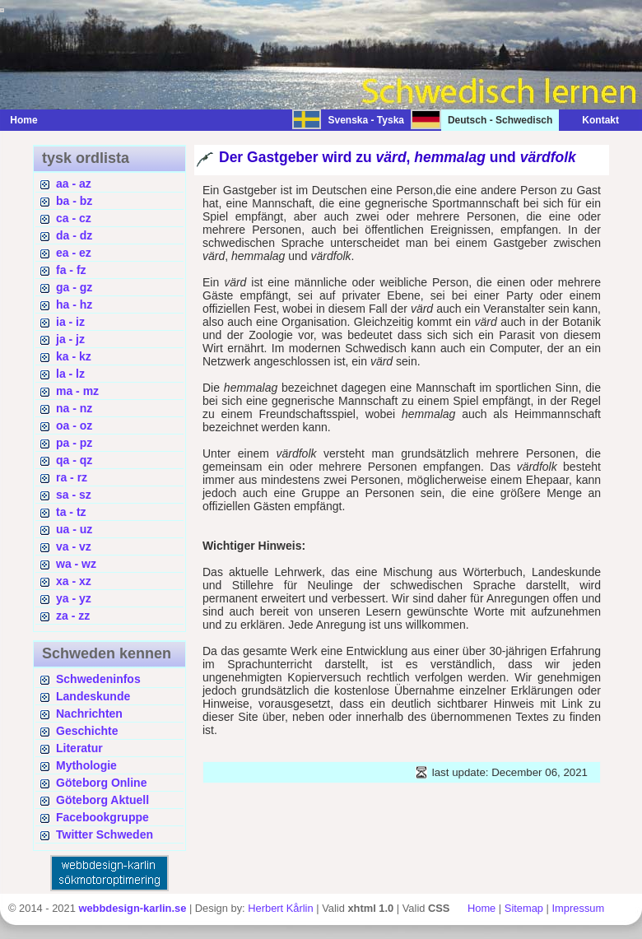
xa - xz (73, 581)
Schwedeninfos (98, 679)
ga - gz (74, 287)
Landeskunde (93, 696)
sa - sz (73, 494)
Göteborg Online (101, 782)
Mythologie (86, 765)
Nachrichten (89, 713)
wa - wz (76, 563)
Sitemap (524, 908)
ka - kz (73, 356)
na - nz (74, 408)
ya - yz (73, 598)
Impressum (578, 908)
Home (23, 120)
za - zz (73, 615)
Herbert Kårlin (280, 908)
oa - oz (74, 425)
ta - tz (71, 511)
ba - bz (74, 200)
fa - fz (71, 270)
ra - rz (71, 477)
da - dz (74, 235)
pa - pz (74, 442)
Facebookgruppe (102, 817)
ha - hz (74, 304)
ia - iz (70, 321)
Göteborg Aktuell (102, 800)
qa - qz (74, 460)
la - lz (70, 373)
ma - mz (77, 390)
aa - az (73, 183)
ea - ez (73, 252)
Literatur (79, 748)
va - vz (73, 546)
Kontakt (592, 120)
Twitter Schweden (104, 834)
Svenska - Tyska (366, 120)
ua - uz (74, 529)
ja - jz (70, 339)
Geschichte (87, 730)
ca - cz (73, 218)
